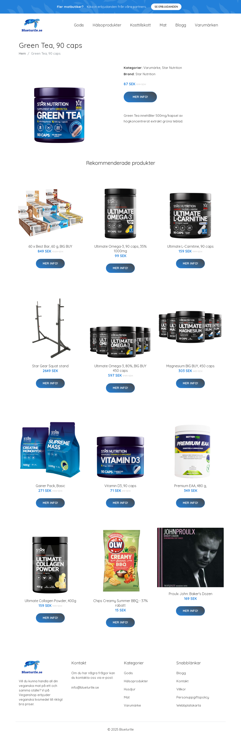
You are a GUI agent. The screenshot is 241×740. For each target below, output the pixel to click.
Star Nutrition (172, 71)
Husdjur (129, 692)
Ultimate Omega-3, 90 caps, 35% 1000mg (120, 251)
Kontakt (182, 684)
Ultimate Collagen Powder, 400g (50, 604)
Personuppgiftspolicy (192, 700)
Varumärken (206, 26)
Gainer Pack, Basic (50, 489)
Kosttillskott (140, 26)
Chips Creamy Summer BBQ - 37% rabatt (120, 606)
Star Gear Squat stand (50, 369)
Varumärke (151, 71)
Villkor (181, 692)
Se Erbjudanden (166, 6)
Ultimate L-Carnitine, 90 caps (190, 249)
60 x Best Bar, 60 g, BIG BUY (50, 249)
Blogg (180, 26)
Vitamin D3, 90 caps (120, 489)
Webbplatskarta (188, 708)
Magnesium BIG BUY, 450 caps (190, 369)
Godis (79, 26)
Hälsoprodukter (107, 26)
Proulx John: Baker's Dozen (190, 597)
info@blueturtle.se (85, 690)
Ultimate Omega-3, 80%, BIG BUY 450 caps (120, 371)
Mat (163, 26)
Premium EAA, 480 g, (190, 489)
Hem (22, 56)
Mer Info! (140, 100)
